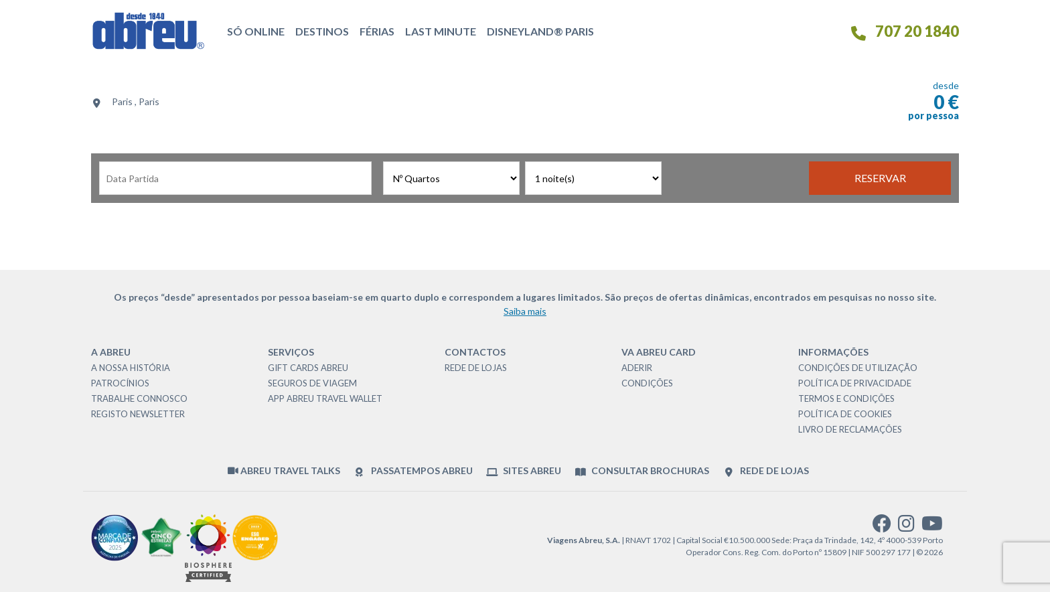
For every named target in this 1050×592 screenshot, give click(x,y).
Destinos (322, 31)
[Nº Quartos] (451, 178)
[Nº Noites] (593, 178)
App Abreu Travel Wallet (325, 398)
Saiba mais (525, 311)
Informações (833, 352)
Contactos (475, 352)
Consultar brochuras (642, 471)
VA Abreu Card (658, 352)
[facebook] (882, 526)
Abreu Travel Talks (284, 470)
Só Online (256, 31)
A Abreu (111, 352)
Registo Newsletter (138, 414)
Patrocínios (120, 383)
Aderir (636, 367)
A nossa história (130, 367)
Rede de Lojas (476, 367)
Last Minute (440, 31)
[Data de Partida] (235, 178)
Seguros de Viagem (312, 383)
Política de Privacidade (854, 383)
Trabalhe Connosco (139, 398)
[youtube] (932, 526)
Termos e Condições (846, 398)
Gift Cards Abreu (308, 367)
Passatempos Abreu (413, 471)
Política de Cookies (845, 414)
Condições (647, 383)
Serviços (291, 352)
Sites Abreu (523, 471)
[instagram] (906, 526)
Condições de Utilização (857, 367)
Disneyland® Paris (540, 31)
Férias (377, 31)
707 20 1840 (904, 31)
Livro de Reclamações (850, 429)
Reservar (880, 177)
